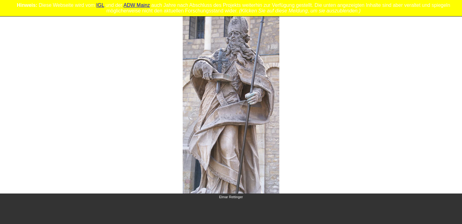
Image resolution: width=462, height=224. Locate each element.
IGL (100, 5)
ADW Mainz (136, 5)
